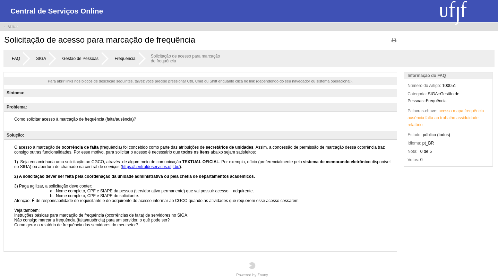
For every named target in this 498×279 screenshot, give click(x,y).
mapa (458, 110)
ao (437, 117)
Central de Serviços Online (56, 11)
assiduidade (467, 117)
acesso (445, 110)
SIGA (41, 58)
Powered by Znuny (252, 269)
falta (429, 117)
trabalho (447, 117)
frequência (474, 110)
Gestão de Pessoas (80, 58)
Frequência (124, 58)
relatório (414, 124)
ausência (415, 117)
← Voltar (10, 27)
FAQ (16, 58)
